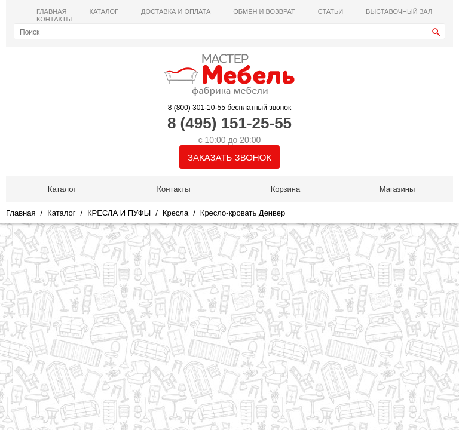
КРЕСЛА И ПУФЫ (119, 212)
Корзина (286, 189)
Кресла (175, 212)
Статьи (330, 11)
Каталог (103, 11)
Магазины (397, 189)
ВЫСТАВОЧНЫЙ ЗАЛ (399, 11)
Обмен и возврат (264, 11)
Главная (51, 11)
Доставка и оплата (175, 11)
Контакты (54, 19)
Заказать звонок (229, 157)
